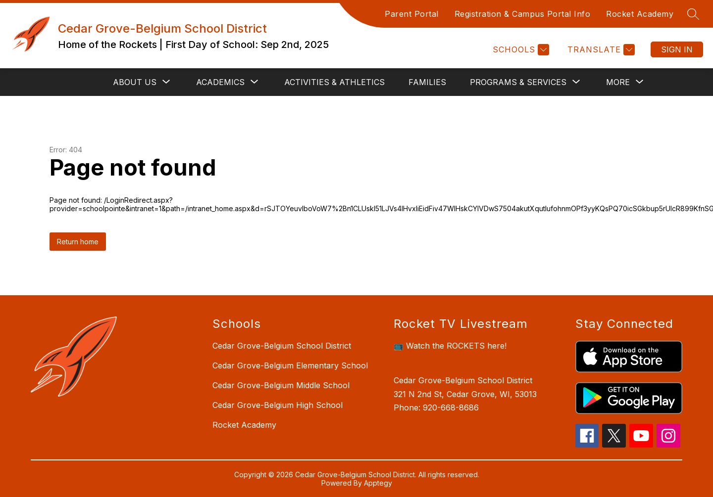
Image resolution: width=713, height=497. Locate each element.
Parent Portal (412, 14)
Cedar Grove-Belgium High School (277, 405)
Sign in (677, 49)
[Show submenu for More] (618, 82)
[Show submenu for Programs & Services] (518, 82)
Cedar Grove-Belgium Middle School (281, 385)
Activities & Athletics (334, 82)
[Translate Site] (600, 50)
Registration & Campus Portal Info (523, 14)
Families (427, 82)
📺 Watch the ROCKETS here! (450, 346)
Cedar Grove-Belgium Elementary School (290, 365)
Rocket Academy (639, 14)
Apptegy (378, 483)
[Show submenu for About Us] (134, 82)
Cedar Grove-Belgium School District (281, 346)
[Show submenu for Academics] (220, 82)
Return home (78, 241)
